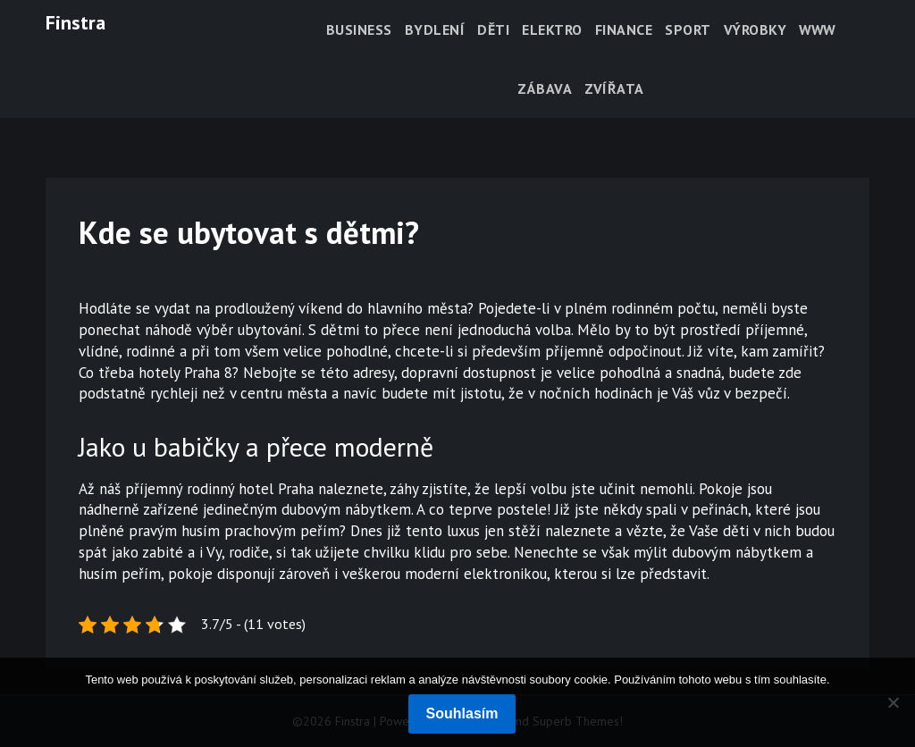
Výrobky (755, 29)
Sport (688, 29)
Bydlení (435, 29)
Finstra (75, 22)
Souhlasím (462, 713)
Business (359, 29)
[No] (893, 702)
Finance (624, 29)
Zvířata (614, 88)
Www (817, 29)
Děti (493, 29)
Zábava (544, 88)
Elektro (552, 29)
